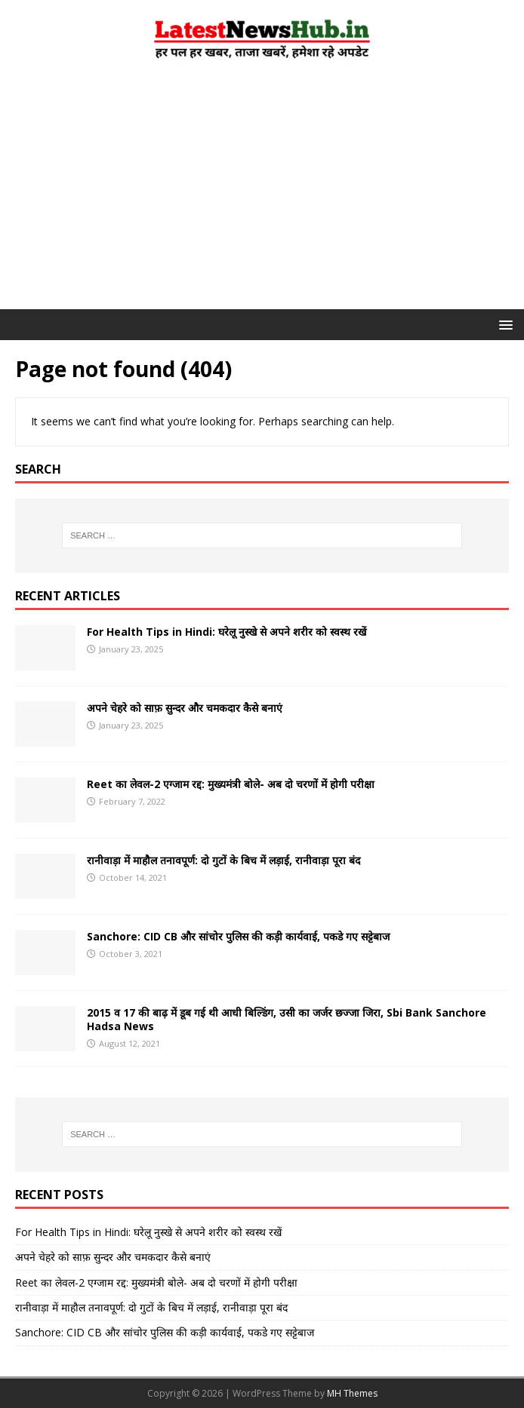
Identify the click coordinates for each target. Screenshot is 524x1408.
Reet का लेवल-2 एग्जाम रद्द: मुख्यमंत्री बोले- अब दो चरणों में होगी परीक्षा (231, 784)
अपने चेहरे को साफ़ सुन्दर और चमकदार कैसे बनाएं (184, 708)
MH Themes (352, 1393)
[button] (503, 324)
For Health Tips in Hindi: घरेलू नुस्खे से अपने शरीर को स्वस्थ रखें (226, 631)
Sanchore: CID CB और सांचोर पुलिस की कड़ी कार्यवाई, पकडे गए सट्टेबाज (238, 936)
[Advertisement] (262, 196)
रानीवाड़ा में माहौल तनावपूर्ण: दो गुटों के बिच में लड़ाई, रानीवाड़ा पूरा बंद (223, 860)
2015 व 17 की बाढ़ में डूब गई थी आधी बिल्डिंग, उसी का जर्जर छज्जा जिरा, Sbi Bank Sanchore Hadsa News (286, 1019)
